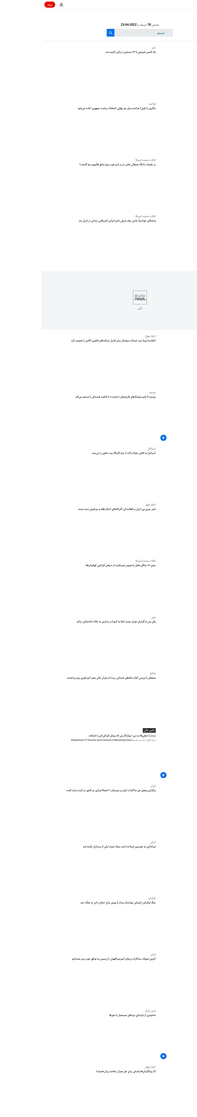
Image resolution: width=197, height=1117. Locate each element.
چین (112, 617)
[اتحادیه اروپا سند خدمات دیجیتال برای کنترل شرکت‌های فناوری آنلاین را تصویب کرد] (58, 362)
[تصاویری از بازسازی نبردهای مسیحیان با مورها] (58, 1037)
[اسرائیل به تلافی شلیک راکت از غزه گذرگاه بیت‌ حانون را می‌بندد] (58, 475)
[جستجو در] (98, 33)
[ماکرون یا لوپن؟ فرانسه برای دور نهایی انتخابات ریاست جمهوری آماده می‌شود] (58, 130)
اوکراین (110, 898)
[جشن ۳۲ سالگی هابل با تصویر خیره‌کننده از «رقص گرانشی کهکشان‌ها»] (58, 587)
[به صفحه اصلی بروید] (183, 4)
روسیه (111, 392)
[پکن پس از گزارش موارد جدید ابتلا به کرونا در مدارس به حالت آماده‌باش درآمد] (58, 643)
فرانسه (110, 103)
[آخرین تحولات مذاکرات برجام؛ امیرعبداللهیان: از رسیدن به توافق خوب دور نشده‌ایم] (58, 981)
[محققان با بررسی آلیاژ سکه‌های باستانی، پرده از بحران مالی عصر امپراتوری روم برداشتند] (58, 699)
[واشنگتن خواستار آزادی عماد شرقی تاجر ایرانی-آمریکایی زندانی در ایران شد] (58, 242)
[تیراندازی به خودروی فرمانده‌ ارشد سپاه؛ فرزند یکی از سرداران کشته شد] (58, 868)
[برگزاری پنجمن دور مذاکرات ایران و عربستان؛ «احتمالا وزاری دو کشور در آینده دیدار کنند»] (58, 812)
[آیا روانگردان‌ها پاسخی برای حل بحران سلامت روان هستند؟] (58, 1093)
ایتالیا (111, 673)
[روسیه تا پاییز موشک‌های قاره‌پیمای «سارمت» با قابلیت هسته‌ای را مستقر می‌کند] (58, 418)
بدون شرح (109, 1010)
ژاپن (112, 47)
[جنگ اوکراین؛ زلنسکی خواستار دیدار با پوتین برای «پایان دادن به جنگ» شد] (58, 924)
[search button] (69, 33)
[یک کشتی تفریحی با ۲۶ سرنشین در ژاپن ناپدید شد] (58, 74)
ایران (111, 785)
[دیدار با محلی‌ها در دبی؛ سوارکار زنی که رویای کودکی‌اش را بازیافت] (58, 757)
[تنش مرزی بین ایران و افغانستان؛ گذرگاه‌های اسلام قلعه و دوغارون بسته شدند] (58, 531)
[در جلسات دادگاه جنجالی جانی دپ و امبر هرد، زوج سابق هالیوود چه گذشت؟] (58, 186)
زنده (8, 4)
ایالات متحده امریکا (104, 160)
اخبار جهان (109, 336)
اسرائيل (110, 448)
